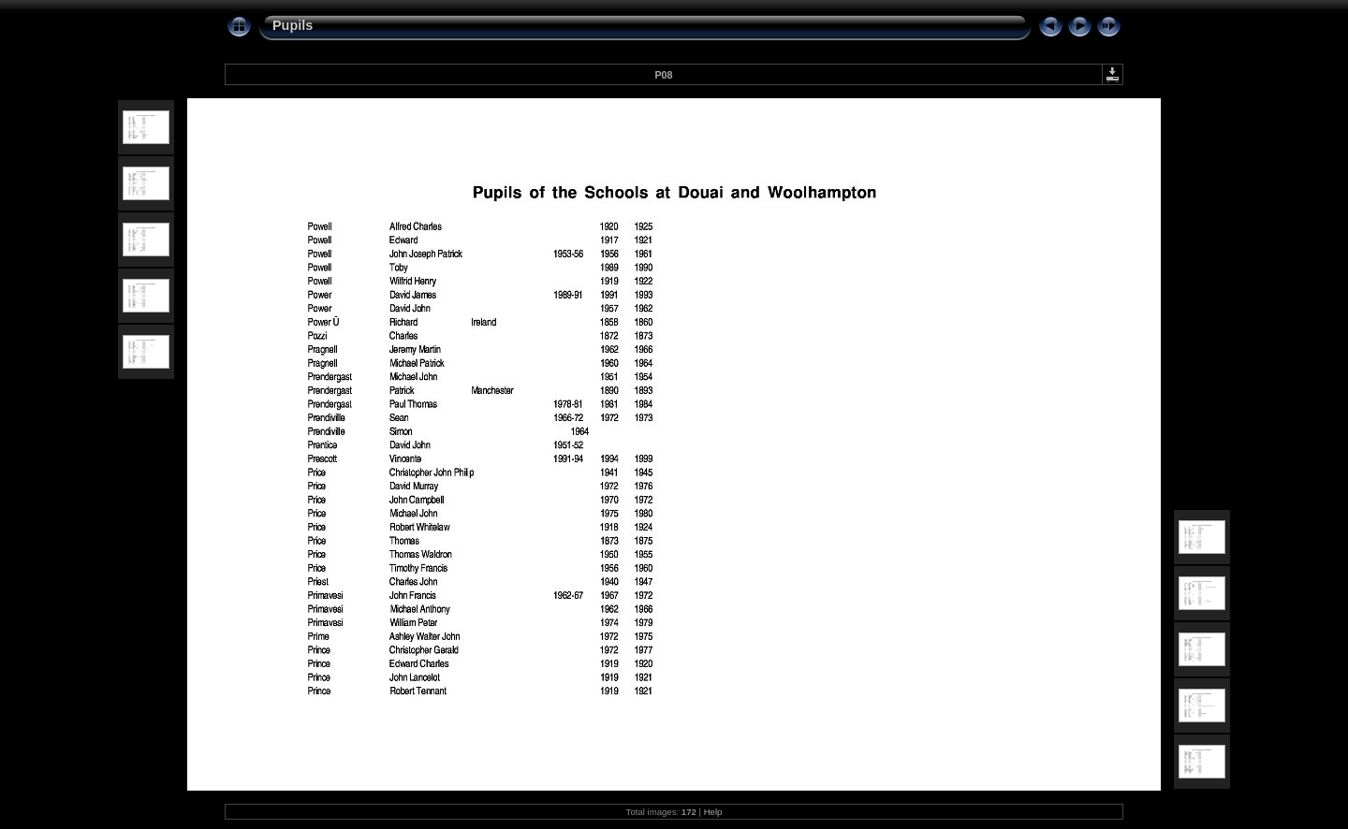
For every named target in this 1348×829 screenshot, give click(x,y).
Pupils (292, 25)
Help (713, 812)
